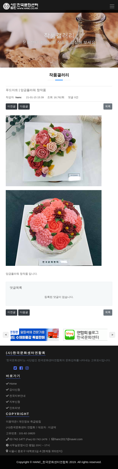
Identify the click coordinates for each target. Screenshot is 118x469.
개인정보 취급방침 (30, 421)
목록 (108, 106)
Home (11, 383)
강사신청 (13, 389)
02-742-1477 (15, 439)
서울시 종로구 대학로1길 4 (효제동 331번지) (34, 451)
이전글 (11, 106)
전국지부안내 (15, 395)
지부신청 (13, 401)
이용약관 (11, 421)
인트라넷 (13, 407)
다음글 (24, 106)
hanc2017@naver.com (67, 439)
